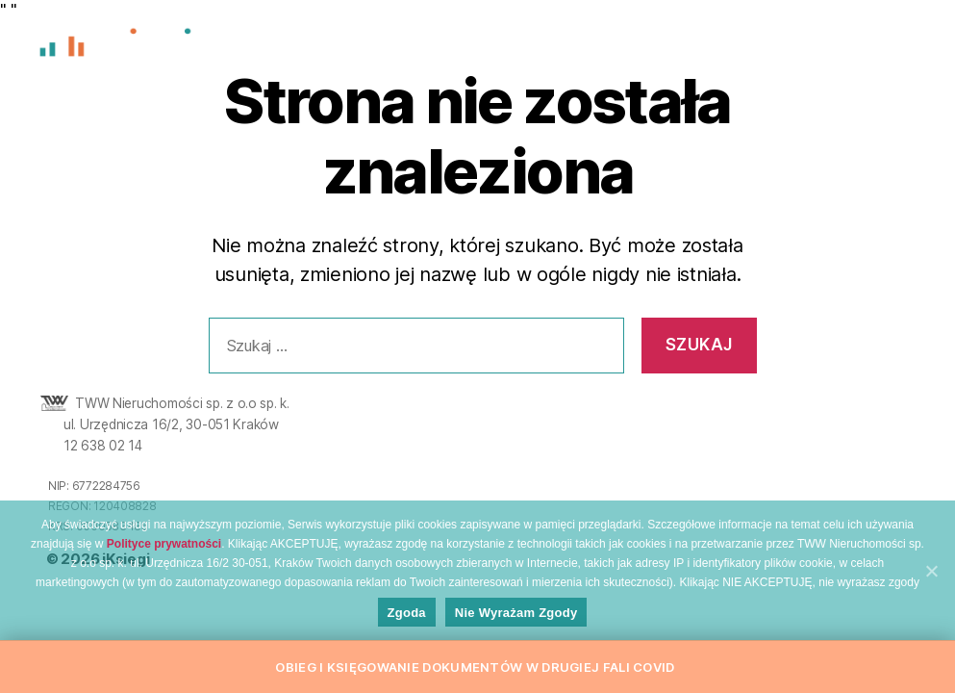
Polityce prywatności (164, 544)
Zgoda (407, 612)
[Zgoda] (931, 570)
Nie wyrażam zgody (516, 612)
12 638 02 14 (102, 445)
